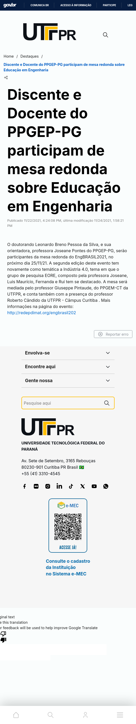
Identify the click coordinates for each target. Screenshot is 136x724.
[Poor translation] (3, 636)
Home (9, 56)
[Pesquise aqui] (62, 403)
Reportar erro (113, 334)
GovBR (9, 5)
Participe (109, 5)
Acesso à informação (75, 5)
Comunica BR (39, 5)
